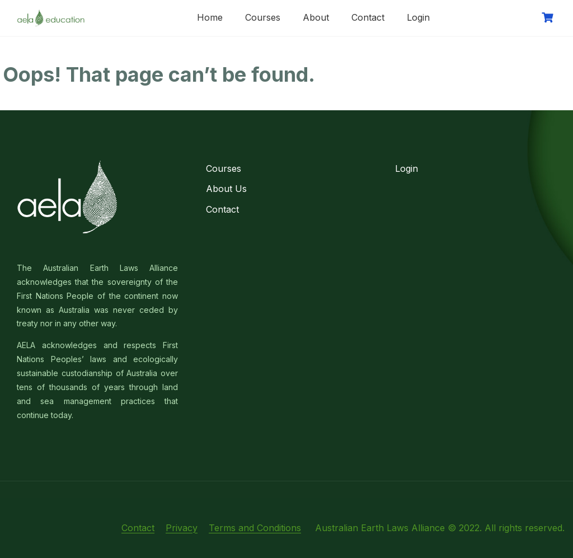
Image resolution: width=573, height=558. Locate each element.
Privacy (182, 527)
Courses (262, 17)
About (316, 17)
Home (210, 17)
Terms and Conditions (255, 527)
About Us (226, 188)
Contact (367, 17)
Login (418, 17)
